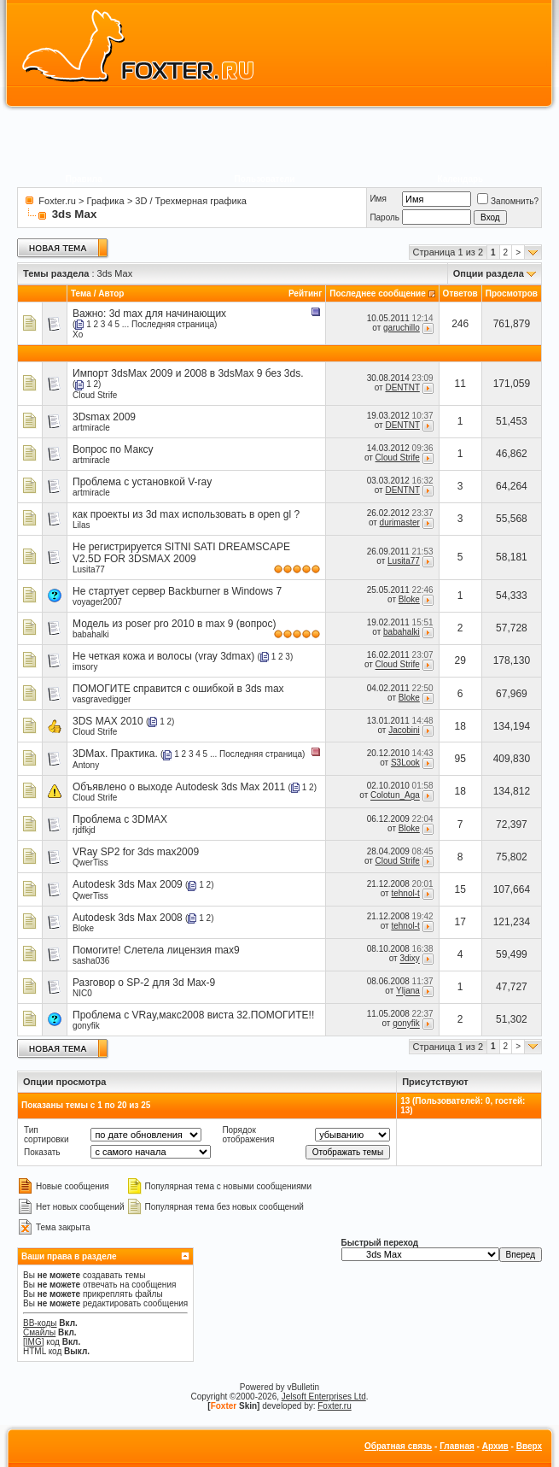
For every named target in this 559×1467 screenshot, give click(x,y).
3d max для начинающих (167, 314)
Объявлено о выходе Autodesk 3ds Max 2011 (179, 787)
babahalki (91, 634)
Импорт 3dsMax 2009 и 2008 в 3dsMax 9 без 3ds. (188, 373)
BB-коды (40, 1323)
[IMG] (33, 1342)
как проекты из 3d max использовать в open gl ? (186, 514)
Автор (111, 293)
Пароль (384, 217)
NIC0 (82, 993)
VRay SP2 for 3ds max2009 (136, 852)
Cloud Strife (95, 395)
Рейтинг (305, 293)
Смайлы (39, 1332)
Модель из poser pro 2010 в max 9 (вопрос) (174, 624)
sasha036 (91, 960)
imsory (85, 667)
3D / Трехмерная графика (190, 201)
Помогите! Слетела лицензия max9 (156, 950)
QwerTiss (90, 862)
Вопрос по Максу (113, 449)
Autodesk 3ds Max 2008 (128, 918)
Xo (78, 334)
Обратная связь (398, 1446)
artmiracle (91, 427)
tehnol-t (405, 893)
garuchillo (401, 327)
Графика (106, 201)
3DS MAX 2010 (108, 721)
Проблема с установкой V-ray (142, 482)
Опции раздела (488, 273)
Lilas (81, 525)
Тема (81, 293)
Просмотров (512, 293)
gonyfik (86, 1025)
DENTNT (402, 387)
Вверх (529, 1446)
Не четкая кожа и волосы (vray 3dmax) (163, 656)
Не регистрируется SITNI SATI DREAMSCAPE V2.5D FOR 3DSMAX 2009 (181, 553)
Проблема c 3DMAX (120, 819)
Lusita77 (89, 569)
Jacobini (404, 730)
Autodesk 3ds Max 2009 (128, 884)
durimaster (400, 522)
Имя (378, 198)
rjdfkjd (84, 830)
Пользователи (265, 179)
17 (460, 922)
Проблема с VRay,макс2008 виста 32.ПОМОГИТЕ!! (193, 1015)
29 (460, 660)
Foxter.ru (56, 201)
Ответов (460, 293)
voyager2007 (97, 602)
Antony (86, 765)
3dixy (409, 959)
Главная (457, 1446)
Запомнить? (508, 201)
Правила (84, 179)
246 (460, 324)
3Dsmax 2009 (104, 417)
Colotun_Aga (395, 796)
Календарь (460, 179)
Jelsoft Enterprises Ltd (324, 1396)
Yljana (408, 991)
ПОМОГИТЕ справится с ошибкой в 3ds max (178, 689)
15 (460, 889)
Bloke (409, 599)
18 (460, 726)
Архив (495, 1446)
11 (460, 384)
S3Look (405, 762)
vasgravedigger (102, 699)
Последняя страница (172, 324)
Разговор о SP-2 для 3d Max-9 (144, 983)
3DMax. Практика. (115, 754)
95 (460, 759)
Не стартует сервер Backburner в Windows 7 (177, 591)
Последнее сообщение (377, 293)
